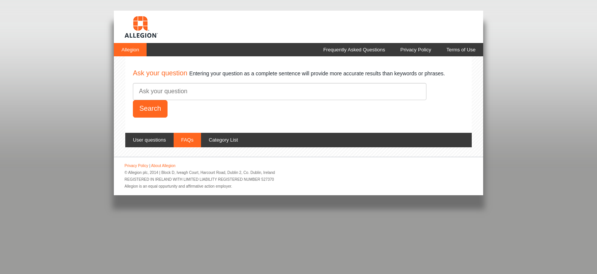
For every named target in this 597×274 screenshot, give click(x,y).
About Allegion (163, 166)
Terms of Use (461, 50)
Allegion (130, 50)
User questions (149, 140)
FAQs (187, 140)
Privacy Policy (416, 50)
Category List (223, 140)
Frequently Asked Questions (354, 50)
